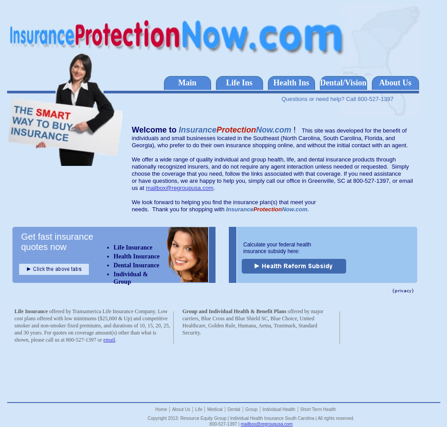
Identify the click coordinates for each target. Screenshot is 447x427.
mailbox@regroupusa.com (179, 188)
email (109, 340)
